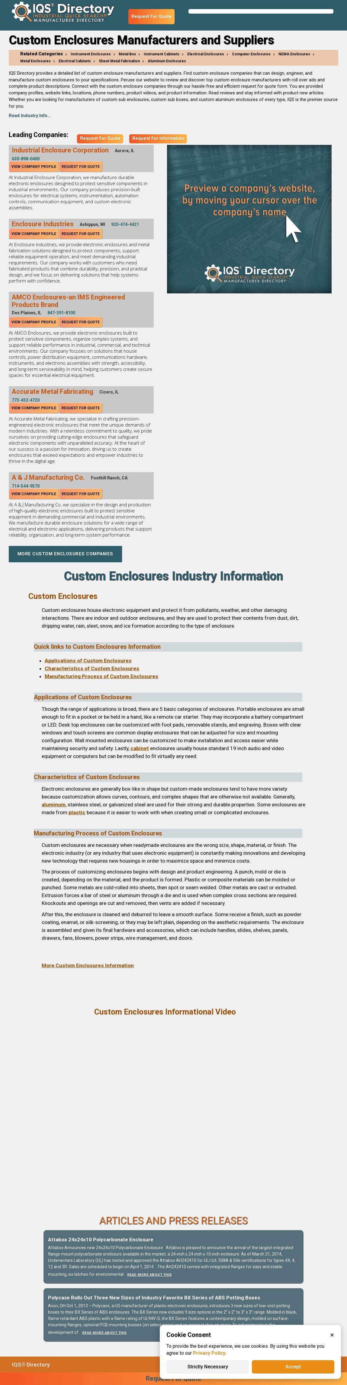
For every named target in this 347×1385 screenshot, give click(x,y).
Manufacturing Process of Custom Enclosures (101, 676)
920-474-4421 (125, 224)
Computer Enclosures (251, 54)
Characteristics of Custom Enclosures (92, 668)
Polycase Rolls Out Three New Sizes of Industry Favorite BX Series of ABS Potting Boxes (154, 1298)
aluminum (54, 805)
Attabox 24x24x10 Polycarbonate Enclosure (100, 1239)
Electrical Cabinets (75, 61)
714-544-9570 (26, 486)
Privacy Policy (209, 1353)
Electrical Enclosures (205, 54)
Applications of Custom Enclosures (88, 661)
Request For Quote (151, 16)
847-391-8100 (61, 312)
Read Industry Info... (30, 115)
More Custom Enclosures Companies (65, 554)
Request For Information (158, 138)
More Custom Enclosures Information (88, 965)
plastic (77, 812)
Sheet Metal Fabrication (119, 61)
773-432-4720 (26, 400)
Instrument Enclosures (91, 54)
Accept (293, 1367)
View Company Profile (33, 167)
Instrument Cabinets (161, 54)
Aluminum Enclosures (167, 61)
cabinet (139, 748)
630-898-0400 (26, 158)
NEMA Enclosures (294, 54)
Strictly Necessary (208, 1367)
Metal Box (127, 54)
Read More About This (149, 1274)
